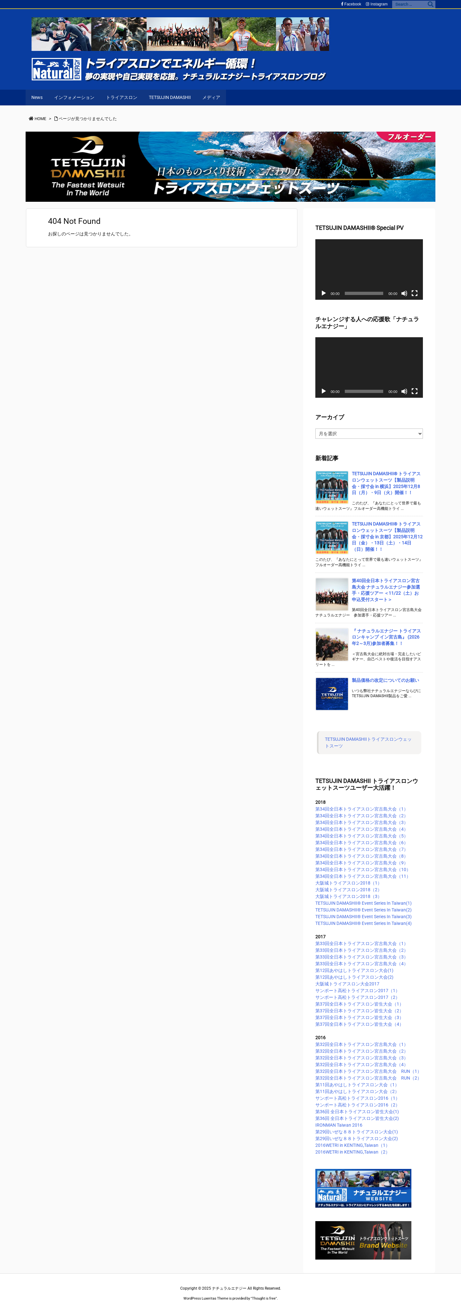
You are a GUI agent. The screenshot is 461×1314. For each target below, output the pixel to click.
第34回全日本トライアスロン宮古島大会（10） (363, 869)
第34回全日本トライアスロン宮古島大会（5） (361, 835)
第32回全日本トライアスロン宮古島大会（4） (361, 1064)
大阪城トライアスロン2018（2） (348, 889)
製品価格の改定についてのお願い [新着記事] (385, 680)
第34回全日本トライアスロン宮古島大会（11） (363, 876)
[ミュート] (404, 293)
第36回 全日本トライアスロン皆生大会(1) (357, 1111)
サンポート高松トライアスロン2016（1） (357, 1098)
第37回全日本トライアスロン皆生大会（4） (359, 1024)
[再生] (323, 293)
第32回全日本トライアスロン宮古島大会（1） (361, 1044)
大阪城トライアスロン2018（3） (348, 896)
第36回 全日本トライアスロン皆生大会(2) (357, 1118)
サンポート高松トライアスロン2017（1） (357, 990)
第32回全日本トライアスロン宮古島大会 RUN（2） (368, 1078)
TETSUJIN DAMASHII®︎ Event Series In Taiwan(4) (363, 923)
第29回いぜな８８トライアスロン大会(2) (356, 1138)
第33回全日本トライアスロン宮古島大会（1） (361, 943)
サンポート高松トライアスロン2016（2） (357, 1104)
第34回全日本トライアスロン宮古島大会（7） (361, 849)
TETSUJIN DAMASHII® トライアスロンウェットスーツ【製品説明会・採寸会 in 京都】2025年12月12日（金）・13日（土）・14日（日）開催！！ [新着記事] (387, 536)
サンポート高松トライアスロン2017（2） (357, 997)
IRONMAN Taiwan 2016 (338, 1125)
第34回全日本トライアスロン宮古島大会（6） (361, 842)
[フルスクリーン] (414, 293)
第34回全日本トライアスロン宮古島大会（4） (361, 829)
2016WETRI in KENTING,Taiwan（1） (352, 1145)
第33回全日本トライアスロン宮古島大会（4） (361, 963)
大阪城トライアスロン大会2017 (347, 983)
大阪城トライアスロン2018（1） (348, 883)
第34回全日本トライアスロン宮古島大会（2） (361, 815)
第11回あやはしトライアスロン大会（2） (357, 1091)
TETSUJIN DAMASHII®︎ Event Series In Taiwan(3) (363, 916)
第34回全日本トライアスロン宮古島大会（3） (361, 822)
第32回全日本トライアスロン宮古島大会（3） (361, 1057)
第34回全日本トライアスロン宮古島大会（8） (361, 856)
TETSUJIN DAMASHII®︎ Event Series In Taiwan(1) (363, 903)
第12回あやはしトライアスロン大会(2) (354, 977)
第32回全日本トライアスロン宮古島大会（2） (361, 1051)
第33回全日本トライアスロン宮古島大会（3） (361, 956)
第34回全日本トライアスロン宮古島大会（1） (361, 809)
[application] (369, 269)
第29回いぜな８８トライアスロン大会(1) (356, 1131)
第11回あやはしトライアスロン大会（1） (357, 1084)
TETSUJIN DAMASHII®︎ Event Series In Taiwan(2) (363, 909)
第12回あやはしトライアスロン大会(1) (354, 970)
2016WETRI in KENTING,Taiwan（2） (352, 1152)
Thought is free (264, 1298)
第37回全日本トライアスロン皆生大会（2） (359, 1010)
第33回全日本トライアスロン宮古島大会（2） (361, 950)
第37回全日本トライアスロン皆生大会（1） (359, 1004)
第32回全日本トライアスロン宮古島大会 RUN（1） (368, 1071)
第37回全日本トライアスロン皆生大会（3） (359, 1017)
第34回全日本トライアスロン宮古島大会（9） (361, 862)
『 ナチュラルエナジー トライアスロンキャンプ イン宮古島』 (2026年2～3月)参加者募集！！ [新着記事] (386, 637)
